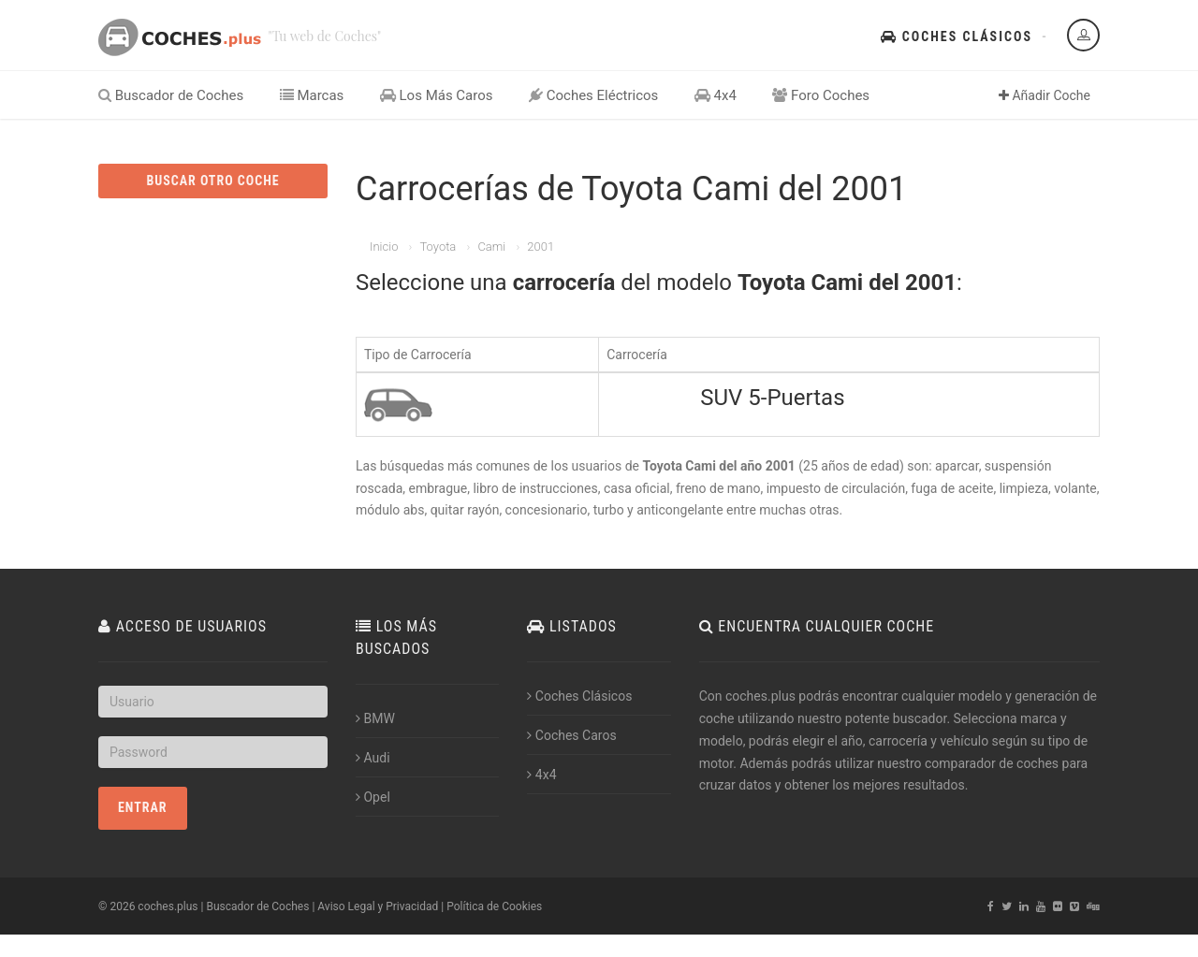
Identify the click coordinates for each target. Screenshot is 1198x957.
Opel (373, 797)
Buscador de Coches (170, 95)
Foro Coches (820, 95)
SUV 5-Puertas (772, 397)
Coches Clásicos (956, 36)
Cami (491, 246)
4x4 (715, 95)
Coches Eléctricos (593, 95)
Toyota (437, 246)
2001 (540, 246)
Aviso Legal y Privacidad (377, 906)
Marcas (312, 95)
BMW (375, 718)
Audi (373, 757)
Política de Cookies (494, 906)
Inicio (384, 246)
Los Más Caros (436, 95)
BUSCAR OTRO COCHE (212, 180)
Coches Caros (571, 735)
